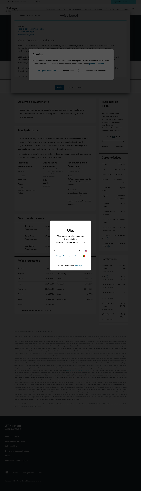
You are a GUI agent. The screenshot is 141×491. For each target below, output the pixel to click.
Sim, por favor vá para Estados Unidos (70, 251)
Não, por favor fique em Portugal (70, 256)
